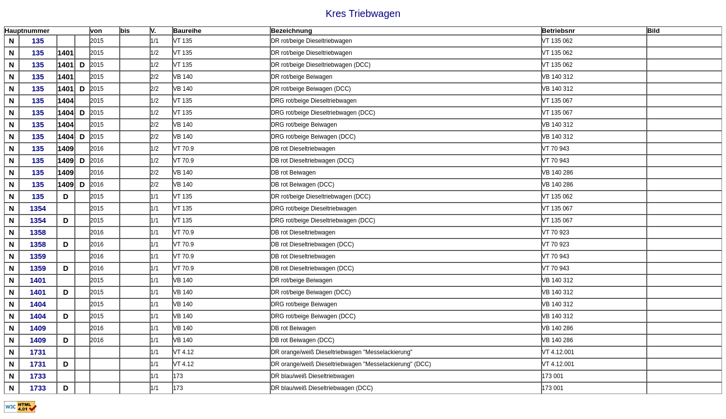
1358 (38, 232)
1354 (38, 208)
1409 (38, 328)
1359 (38, 256)
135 (38, 41)
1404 (38, 304)
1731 (38, 352)
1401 (38, 280)
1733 (38, 376)
